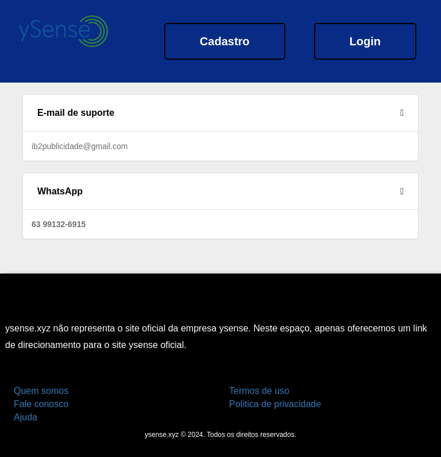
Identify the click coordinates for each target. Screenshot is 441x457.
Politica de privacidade (275, 404)
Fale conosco (41, 404)
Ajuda (25, 417)
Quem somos (41, 391)
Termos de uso (259, 391)
